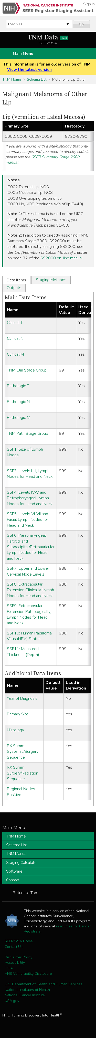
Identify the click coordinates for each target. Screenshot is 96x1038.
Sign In (89, 4)
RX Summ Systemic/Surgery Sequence (22, 751)
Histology (15, 730)
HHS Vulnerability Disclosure (28, 973)
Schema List (36, 79)
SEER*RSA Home (19, 941)
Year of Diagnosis (22, 698)
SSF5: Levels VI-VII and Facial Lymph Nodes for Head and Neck (27, 519)
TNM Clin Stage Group (27, 370)
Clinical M (15, 354)
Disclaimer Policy (18, 957)
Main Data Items (26, 297)
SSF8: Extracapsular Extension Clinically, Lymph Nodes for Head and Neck (30, 590)
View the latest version (29, 69)
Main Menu (23, 53)
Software (14, 871)
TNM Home (11, 79)
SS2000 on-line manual (61, 258)
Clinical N (15, 338)
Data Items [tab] (16, 280)
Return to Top (25, 893)
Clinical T (15, 322)
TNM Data (48, 37)
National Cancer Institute (25, 995)
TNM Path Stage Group (27, 433)
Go (81, 24)
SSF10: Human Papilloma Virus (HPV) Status (29, 636)
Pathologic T (18, 386)
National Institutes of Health (27, 989)
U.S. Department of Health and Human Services (43, 984)
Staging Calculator (22, 862)
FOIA (9, 968)
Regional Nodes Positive (21, 791)
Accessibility (15, 962)
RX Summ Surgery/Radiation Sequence (22, 773)
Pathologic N (18, 402)
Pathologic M (18, 417)
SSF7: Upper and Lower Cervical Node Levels (28, 571)
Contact (12, 880)
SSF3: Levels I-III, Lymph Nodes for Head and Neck (30, 473)
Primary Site (17, 714)
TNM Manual (16, 853)
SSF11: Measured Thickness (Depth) (23, 651)
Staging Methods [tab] (51, 280)
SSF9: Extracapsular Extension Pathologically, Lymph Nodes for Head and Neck (29, 614)
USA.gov (12, 1000)
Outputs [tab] (14, 288)
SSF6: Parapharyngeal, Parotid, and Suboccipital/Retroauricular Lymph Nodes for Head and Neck (31, 547)
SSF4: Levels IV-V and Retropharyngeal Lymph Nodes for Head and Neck (30, 498)
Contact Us (14, 946)
